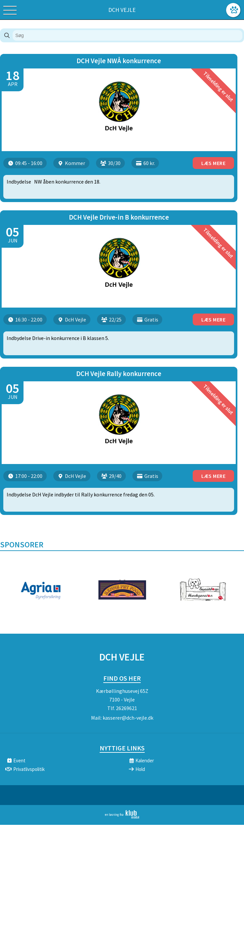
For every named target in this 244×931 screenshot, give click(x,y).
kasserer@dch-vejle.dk (128, 717)
